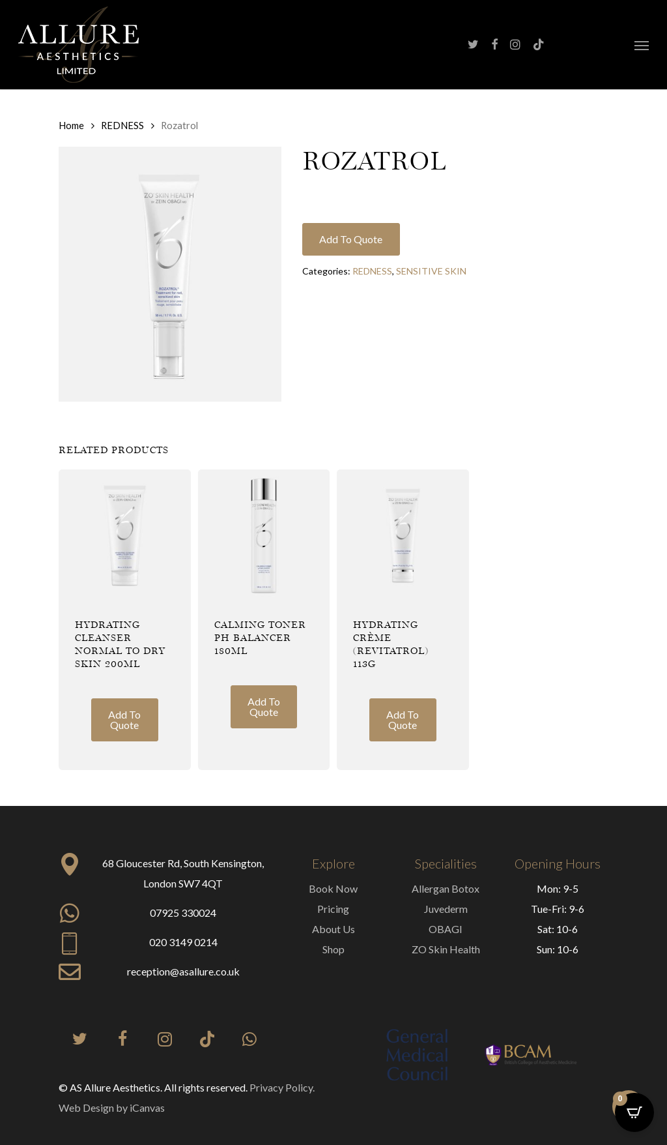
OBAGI (445, 929)
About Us (333, 929)
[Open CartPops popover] (634, 1112)
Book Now (333, 888)
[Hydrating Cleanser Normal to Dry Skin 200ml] (125, 535)
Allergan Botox (445, 888)
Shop (333, 949)
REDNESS (122, 125)
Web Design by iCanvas (112, 1107)
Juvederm (446, 908)
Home (71, 125)
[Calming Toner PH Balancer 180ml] (264, 535)
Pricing (333, 908)
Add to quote (350, 239)
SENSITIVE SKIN (431, 270)
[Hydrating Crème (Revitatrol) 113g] (403, 535)
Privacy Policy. (282, 1087)
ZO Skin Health (446, 949)
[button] (641, 44)
